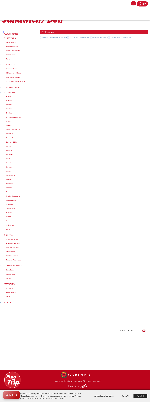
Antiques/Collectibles (12, 243)
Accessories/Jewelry (12, 239)
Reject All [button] (125, 396)
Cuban (8, 229)
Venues (7, 302)
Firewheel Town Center (13, 260)
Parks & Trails (10, 55)
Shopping (8, 235)
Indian (8, 158)
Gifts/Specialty (10, 251)
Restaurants (10, 92)
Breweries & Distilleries (13, 117)
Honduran (9, 154)
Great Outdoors (11, 42)
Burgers (8, 121)
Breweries (9, 288)
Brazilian (9, 109)
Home (90, 328)
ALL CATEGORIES (11, 34)
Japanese (9, 167)
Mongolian (9, 183)
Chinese (8, 125)
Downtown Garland (12, 69)
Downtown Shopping (12, 247)
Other (8, 296)
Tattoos (8, 278)
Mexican (9, 179)
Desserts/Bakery (11, 138)
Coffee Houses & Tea (13, 129)
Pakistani (9, 188)
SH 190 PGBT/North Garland (15, 81)
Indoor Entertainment (13, 50)
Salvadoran (10, 204)
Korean (8, 171)
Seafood (9, 212)
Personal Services (13, 266)
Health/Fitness (10, 274)
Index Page (92, 353)
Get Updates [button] (139, 339)
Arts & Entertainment (14, 87)
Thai (7, 221)
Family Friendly (11, 292)
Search (133, 3)
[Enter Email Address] (133, 330)
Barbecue (9, 104)
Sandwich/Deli (10, 208)
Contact (91, 356)
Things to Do (10, 38)
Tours (8, 59)
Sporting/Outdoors (12, 256)
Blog (90, 350)
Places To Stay (11, 65)
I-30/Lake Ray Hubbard (13, 73)
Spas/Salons (10, 270)
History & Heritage (12, 46)
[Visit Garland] (15, 4)
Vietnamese (10, 225)
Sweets (8, 216)
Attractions (9, 284)
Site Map (92, 360)
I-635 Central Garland (13, 77)
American (9, 100)
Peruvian (9, 192)
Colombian (9, 134)
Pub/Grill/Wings (11, 200)
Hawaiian (9, 150)
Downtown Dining (11, 142)
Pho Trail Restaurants (13, 196)
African (8, 96)
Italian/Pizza (10, 163)
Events (90, 338)
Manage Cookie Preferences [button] (104, 396)
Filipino (8, 146)
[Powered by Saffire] (84, 386)
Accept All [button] (140, 396)
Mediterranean (10, 175)
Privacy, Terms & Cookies (99, 363)
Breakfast (9, 113)
